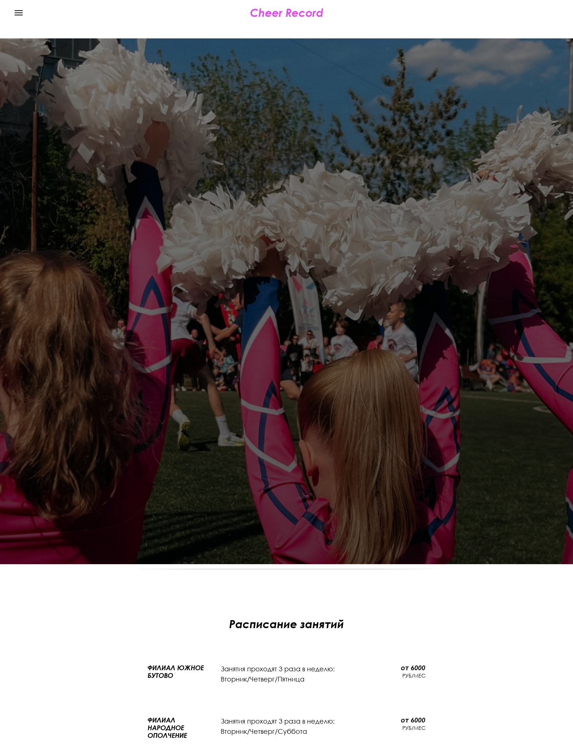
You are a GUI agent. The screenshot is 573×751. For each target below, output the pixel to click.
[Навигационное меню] (19, 12)
